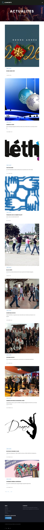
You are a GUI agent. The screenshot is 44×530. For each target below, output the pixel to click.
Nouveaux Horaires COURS (22, 453)
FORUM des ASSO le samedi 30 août (22, 216)
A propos (6, 507)
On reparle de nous (22, 315)
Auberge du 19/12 (22, 127)
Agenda (6, 512)
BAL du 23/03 (22, 271)
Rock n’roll (6, 509)
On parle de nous (22, 359)
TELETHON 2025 (22, 169)
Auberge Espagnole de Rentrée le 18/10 (22, 403)
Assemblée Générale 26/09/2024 (22, 483)
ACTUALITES (6, 513)
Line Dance (6, 508)
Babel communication (17, 524)
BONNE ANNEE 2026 (22, 72)
